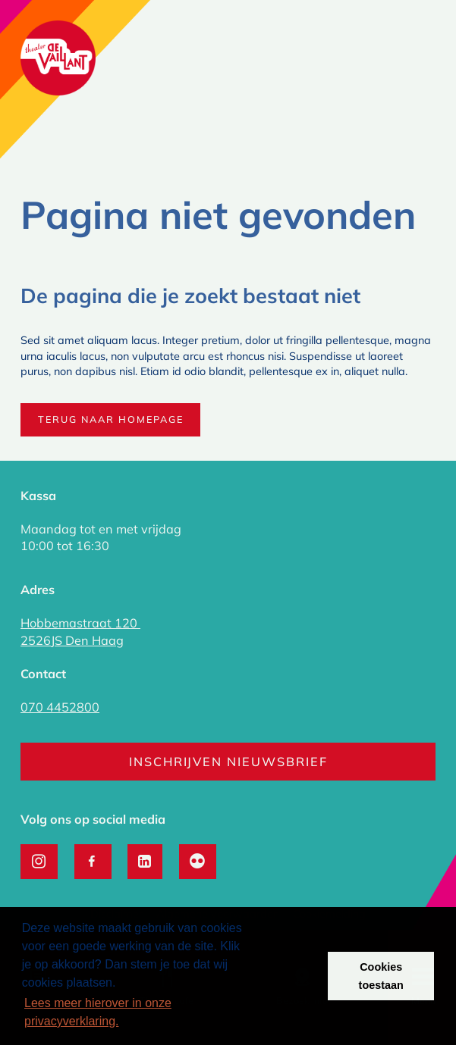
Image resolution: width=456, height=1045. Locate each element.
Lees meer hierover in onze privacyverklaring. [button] (97, 1012)
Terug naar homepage (111, 419)
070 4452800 (59, 707)
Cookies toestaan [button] (381, 976)
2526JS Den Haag (72, 640)
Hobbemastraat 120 (80, 622)
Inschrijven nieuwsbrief (228, 761)
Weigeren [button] (285, 976)
